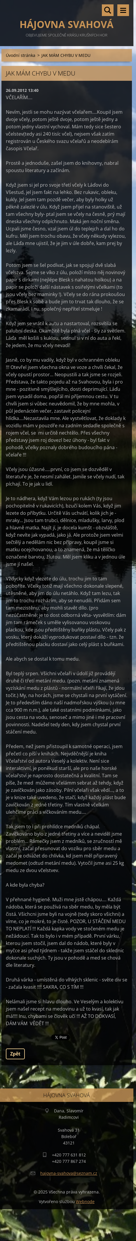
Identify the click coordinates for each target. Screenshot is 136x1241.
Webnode (85, 1201)
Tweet (57, 1037)
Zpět (15, 1054)
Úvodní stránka (20, 55)
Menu (123, 10)
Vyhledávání (108, 10)
